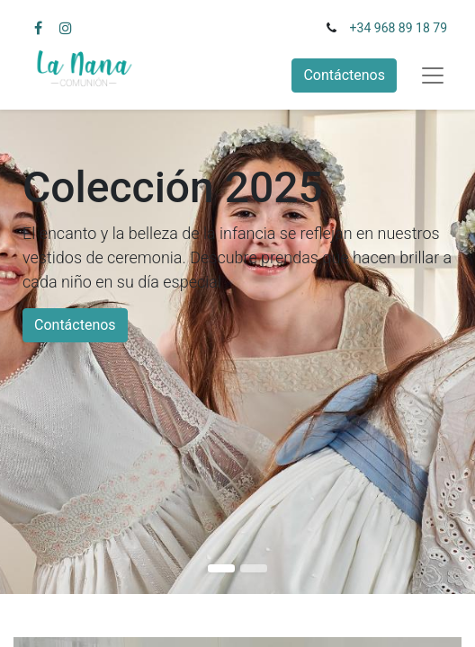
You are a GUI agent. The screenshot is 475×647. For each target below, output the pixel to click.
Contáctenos (344, 75)
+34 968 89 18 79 (398, 28)
